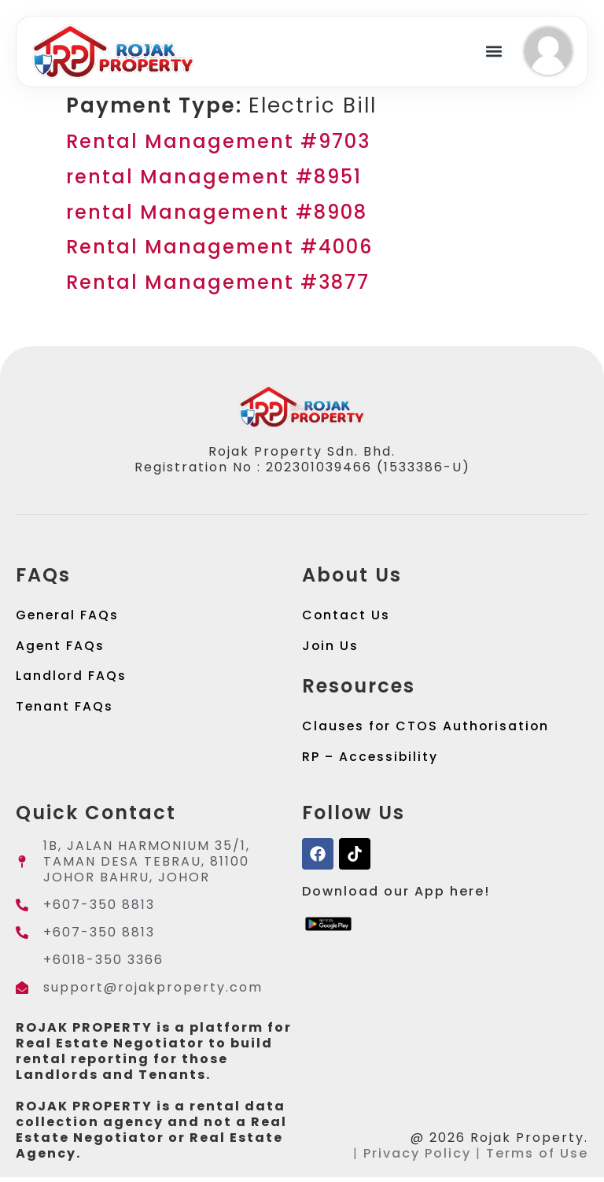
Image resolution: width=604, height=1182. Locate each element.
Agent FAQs (60, 647)
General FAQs (68, 616)
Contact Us (346, 616)
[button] (494, 52)
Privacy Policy (417, 1158)
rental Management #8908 (216, 212)
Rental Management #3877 (218, 282)
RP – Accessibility (371, 761)
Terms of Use (537, 1158)
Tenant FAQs (65, 710)
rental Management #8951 (214, 177)
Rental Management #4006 (219, 247)
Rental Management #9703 (218, 141)
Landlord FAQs (71, 679)
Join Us (330, 647)
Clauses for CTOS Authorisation (427, 729)
